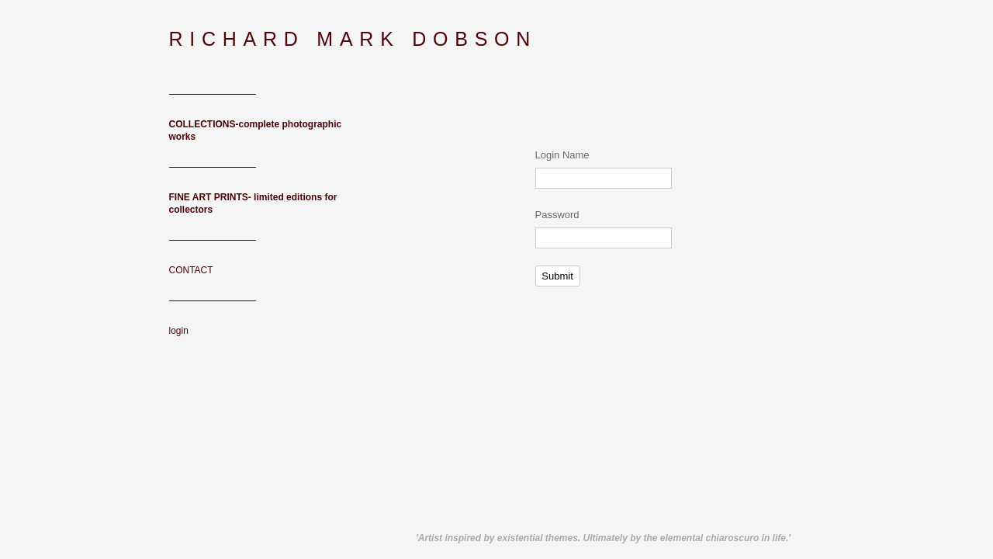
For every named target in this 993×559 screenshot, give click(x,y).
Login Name (562, 155)
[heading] (208, 39)
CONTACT (191, 270)
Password (557, 214)
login (179, 330)
